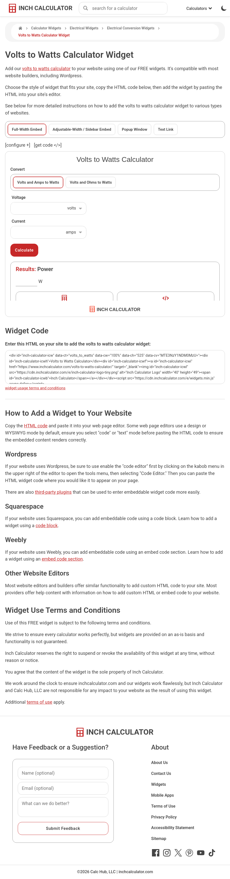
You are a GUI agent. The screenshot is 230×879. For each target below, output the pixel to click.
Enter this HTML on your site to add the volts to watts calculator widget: (78, 344)
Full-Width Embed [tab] (27, 129)
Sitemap (158, 838)
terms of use (39, 702)
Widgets (158, 784)
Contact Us (161, 773)
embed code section (62, 559)
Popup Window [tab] (134, 129)
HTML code (36, 425)
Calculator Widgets (46, 28)
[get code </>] (48, 145)
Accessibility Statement (172, 827)
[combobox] (129, 8)
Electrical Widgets (84, 28)
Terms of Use (163, 806)
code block (46, 525)
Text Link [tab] (165, 129)
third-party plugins (53, 492)
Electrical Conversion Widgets (130, 28)
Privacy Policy (164, 817)
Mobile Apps (162, 795)
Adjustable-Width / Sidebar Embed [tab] (82, 129)
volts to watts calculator (46, 68)
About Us (159, 762)
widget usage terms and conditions (35, 388)
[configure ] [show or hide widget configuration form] (17, 145)
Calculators (199, 8)
